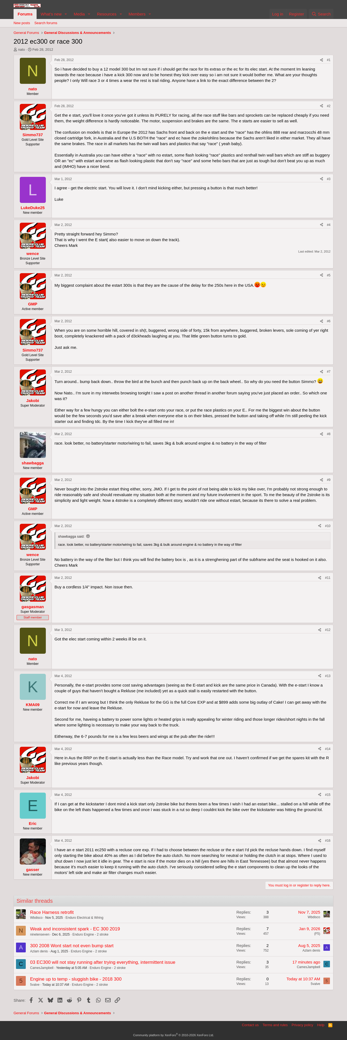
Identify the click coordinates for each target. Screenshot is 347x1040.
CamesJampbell (41, 968)
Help (320, 1025)
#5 (328, 275)
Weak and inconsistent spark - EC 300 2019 (75, 928)
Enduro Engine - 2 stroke (90, 934)
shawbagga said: (71, 536)
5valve (35, 985)
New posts (22, 23)
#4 (328, 225)
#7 (328, 372)
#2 (328, 106)
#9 (328, 480)
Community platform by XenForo (173, 1035)
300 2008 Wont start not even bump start (72, 945)
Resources (107, 14)
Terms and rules (275, 1025)
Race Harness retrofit (52, 912)
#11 (327, 578)
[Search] (321, 14)
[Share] (321, 60)
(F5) (317, 934)
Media (79, 14)
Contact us (250, 1025)
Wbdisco (36, 918)
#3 (328, 179)
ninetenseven (39, 934)
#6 (328, 321)
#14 (327, 749)
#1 (328, 60)
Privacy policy (302, 1025)
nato (21, 49)
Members (137, 14)
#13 (327, 676)
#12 (327, 630)
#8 (328, 434)
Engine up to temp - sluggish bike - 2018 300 (75, 979)
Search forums (45, 23)
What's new (51, 14)
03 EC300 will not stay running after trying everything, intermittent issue (102, 962)
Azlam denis (39, 951)
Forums (25, 14)
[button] (66, 14)
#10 (327, 526)
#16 (327, 841)
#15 (327, 795)
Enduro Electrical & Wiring (84, 918)
